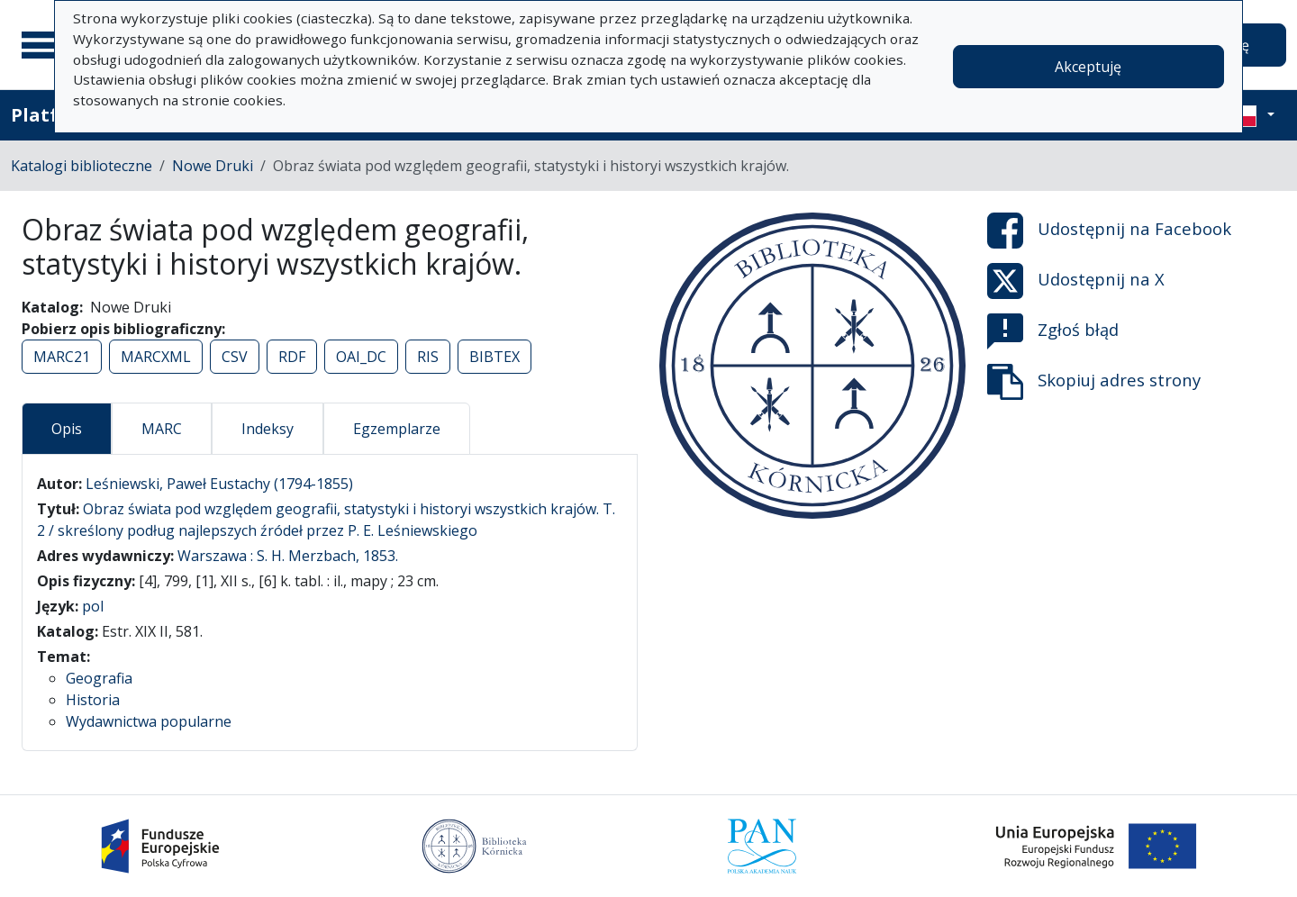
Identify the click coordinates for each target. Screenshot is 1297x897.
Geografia (99, 678)
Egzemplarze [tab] (396, 429)
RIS (428, 357)
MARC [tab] (161, 429)
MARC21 (61, 357)
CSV (235, 357)
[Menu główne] (44, 45)
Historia (93, 700)
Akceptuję (1088, 67)
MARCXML (156, 357)
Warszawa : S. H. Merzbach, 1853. (287, 556)
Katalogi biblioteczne (81, 166)
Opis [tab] (66, 429)
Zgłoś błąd (1053, 331)
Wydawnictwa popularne (148, 721)
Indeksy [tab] (267, 429)
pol (93, 606)
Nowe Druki (212, 166)
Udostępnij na (1109, 231)
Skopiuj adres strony (1094, 382)
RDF (291, 357)
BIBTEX (494, 357)
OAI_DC (361, 357)
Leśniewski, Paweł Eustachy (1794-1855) (219, 484)
